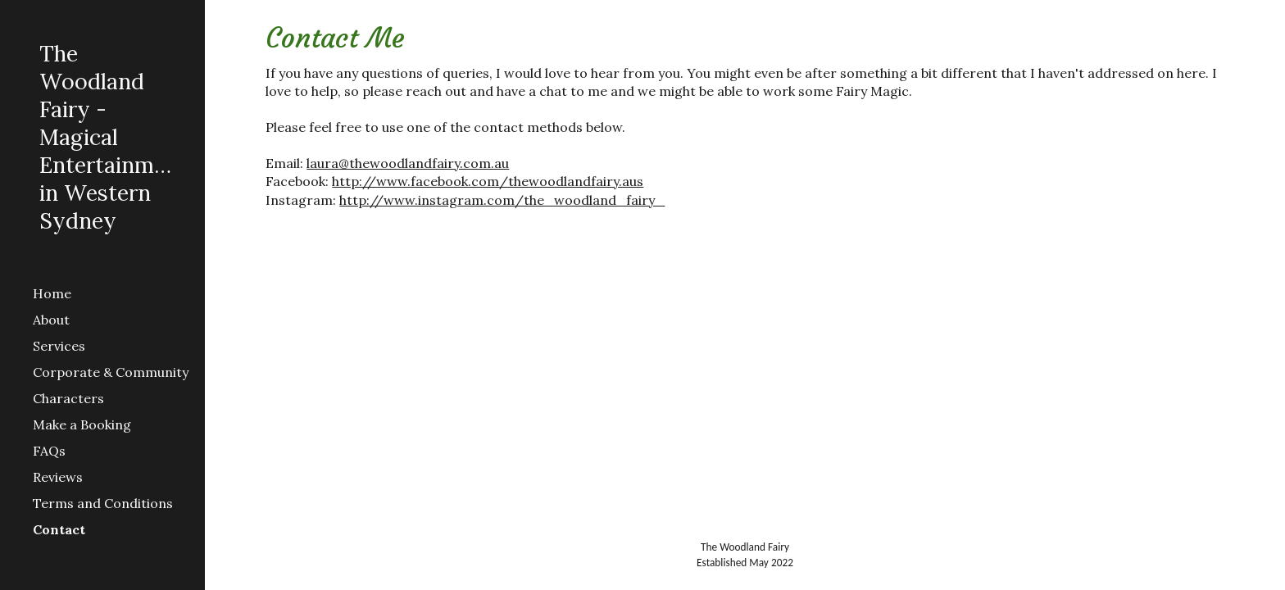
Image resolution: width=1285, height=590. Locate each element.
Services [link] (59, 346)
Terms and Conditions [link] (103, 503)
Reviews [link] (58, 477)
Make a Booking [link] (82, 424)
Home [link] (52, 293)
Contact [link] (59, 529)
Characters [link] (68, 398)
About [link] (51, 319)
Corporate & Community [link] (110, 372)
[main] (744, 114)
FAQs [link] (49, 450)
